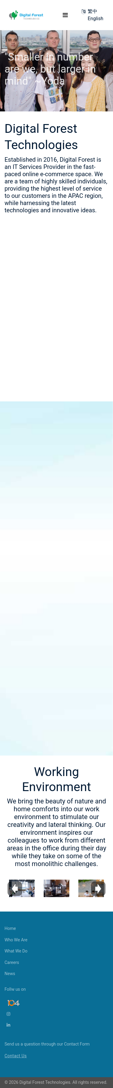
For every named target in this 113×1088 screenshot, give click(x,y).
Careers (12, 962)
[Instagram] (13, 1014)
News (10, 973)
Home (10, 928)
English (95, 18)
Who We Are (16, 939)
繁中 (92, 11)
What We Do (16, 951)
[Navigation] (65, 15)
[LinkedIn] (13, 1025)
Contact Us (16, 1055)
